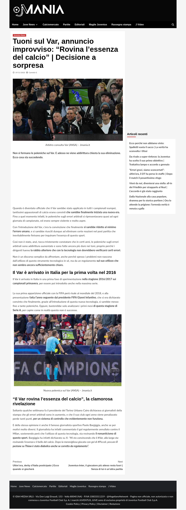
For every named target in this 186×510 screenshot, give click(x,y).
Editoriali (80, 24)
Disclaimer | (103, 505)
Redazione (115, 505)
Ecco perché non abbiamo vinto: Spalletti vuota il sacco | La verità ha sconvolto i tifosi (148, 148)
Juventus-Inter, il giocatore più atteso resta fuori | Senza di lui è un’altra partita (95, 466)
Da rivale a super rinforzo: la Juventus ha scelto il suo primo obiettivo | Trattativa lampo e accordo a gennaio (149, 161)
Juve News (30, 24)
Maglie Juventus (98, 24)
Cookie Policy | (74, 505)
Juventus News (19, 36)
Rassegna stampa (121, 24)
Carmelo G (33, 74)
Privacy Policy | (89, 505)
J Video (140, 24)
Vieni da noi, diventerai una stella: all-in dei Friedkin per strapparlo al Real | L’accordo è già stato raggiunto (150, 188)
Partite (66, 24)
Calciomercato (51, 24)
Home (15, 24)
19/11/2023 (20, 74)
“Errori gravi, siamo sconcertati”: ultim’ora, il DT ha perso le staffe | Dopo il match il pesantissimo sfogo (150, 175)
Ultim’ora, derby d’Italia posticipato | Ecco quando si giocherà (40, 466)
